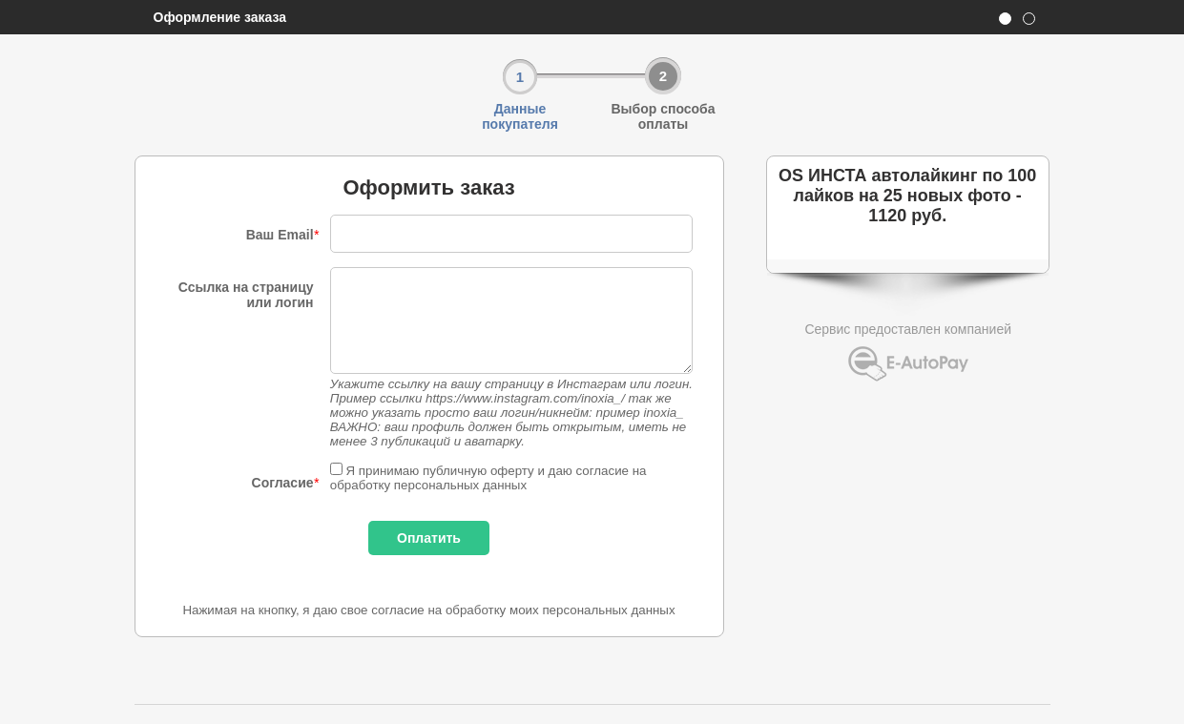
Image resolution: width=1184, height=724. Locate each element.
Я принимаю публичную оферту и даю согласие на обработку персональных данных (488, 478)
